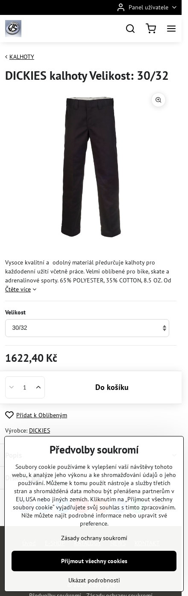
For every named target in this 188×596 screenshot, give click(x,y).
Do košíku (112, 387)
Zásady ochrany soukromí (94, 564)
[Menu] (171, 28)
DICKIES (39, 430)
